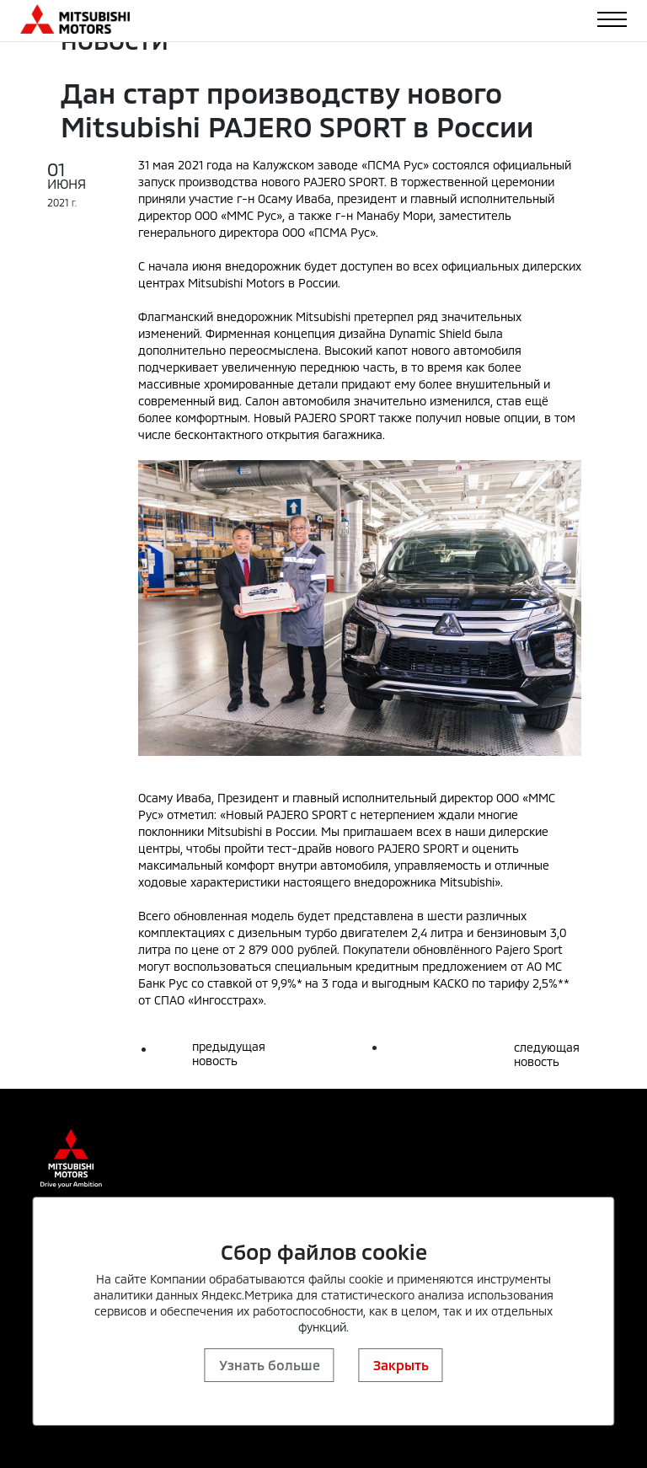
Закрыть (401, 1365)
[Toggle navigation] (612, 19)
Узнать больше (269, 1365)
